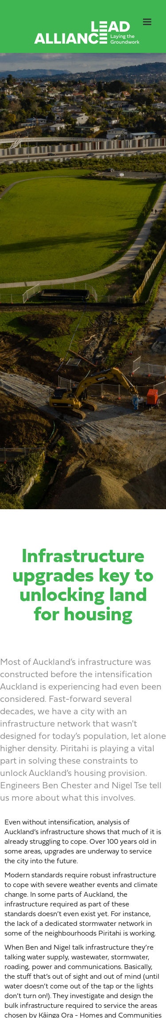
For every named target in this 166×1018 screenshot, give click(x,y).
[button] (147, 22)
